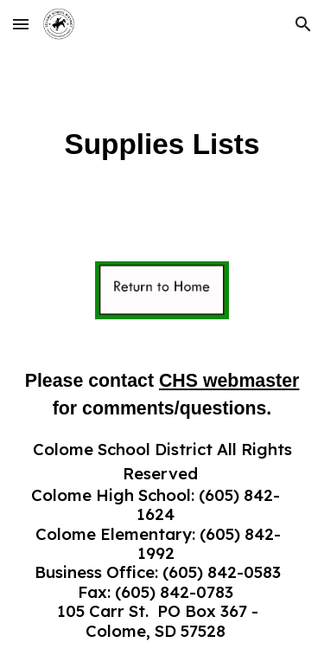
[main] (162, 144)
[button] (20, 24)
